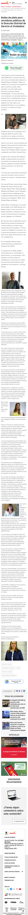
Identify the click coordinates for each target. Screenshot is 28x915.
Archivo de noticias (9, 863)
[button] (15, 691)
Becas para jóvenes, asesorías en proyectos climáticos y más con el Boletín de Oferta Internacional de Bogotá (17, 726)
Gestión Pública (16, 6)
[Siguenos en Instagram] (17, 889)
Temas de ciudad (7, 672)
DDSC (18, 668)
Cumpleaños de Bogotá (9, 675)
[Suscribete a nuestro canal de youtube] (20, 889)
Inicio (2, 6)
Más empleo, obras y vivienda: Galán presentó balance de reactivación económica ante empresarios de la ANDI (18, 715)
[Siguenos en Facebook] (8, 889)
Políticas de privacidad (13, 908)
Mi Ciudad (8, 6)
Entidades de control (10, 860)
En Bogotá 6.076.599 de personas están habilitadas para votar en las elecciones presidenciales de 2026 (17, 704)
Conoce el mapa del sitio (11, 857)
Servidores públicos (8, 668)
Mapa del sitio (6, 909)
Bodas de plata (6, 664)
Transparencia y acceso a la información (12, 866)
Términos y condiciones (21, 908)
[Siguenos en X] (14, 889)
